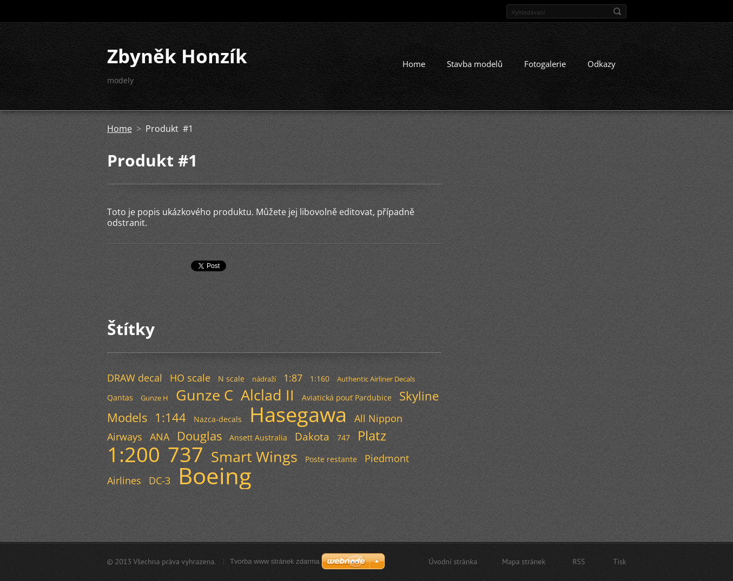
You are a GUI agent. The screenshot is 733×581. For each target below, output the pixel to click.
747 (343, 437)
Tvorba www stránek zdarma (274, 561)
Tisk (619, 561)
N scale (231, 378)
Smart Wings (254, 456)
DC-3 (159, 480)
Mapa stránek (523, 561)
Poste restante (331, 459)
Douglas (199, 436)
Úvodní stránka (453, 561)
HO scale (190, 377)
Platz (372, 435)
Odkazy (601, 63)
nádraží (264, 379)
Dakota (312, 436)
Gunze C (204, 395)
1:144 (170, 417)
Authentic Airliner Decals (376, 379)
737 (185, 454)
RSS (578, 561)
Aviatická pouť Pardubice (347, 397)
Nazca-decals (218, 419)
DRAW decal (134, 377)
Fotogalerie (545, 63)
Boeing (215, 475)
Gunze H (154, 398)
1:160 (319, 378)
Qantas (120, 397)
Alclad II (267, 395)
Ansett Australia (258, 437)
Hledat (617, 11)
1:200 (133, 454)
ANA (159, 436)
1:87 (292, 377)
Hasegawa (298, 414)
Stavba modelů (475, 63)
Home (413, 63)
